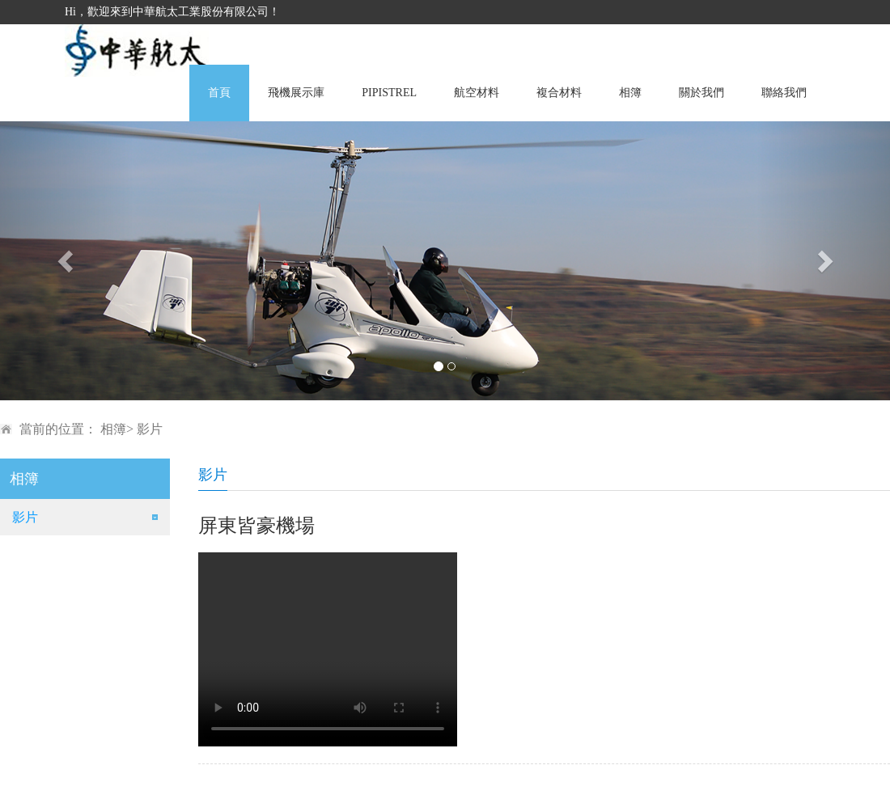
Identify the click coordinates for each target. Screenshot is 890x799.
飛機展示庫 (296, 93)
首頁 (219, 93)
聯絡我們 (784, 93)
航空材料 (476, 93)
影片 (25, 517)
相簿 (630, 93)
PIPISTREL (389, 93)
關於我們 (701, 93)
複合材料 (559, 93)
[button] (67, 260)
